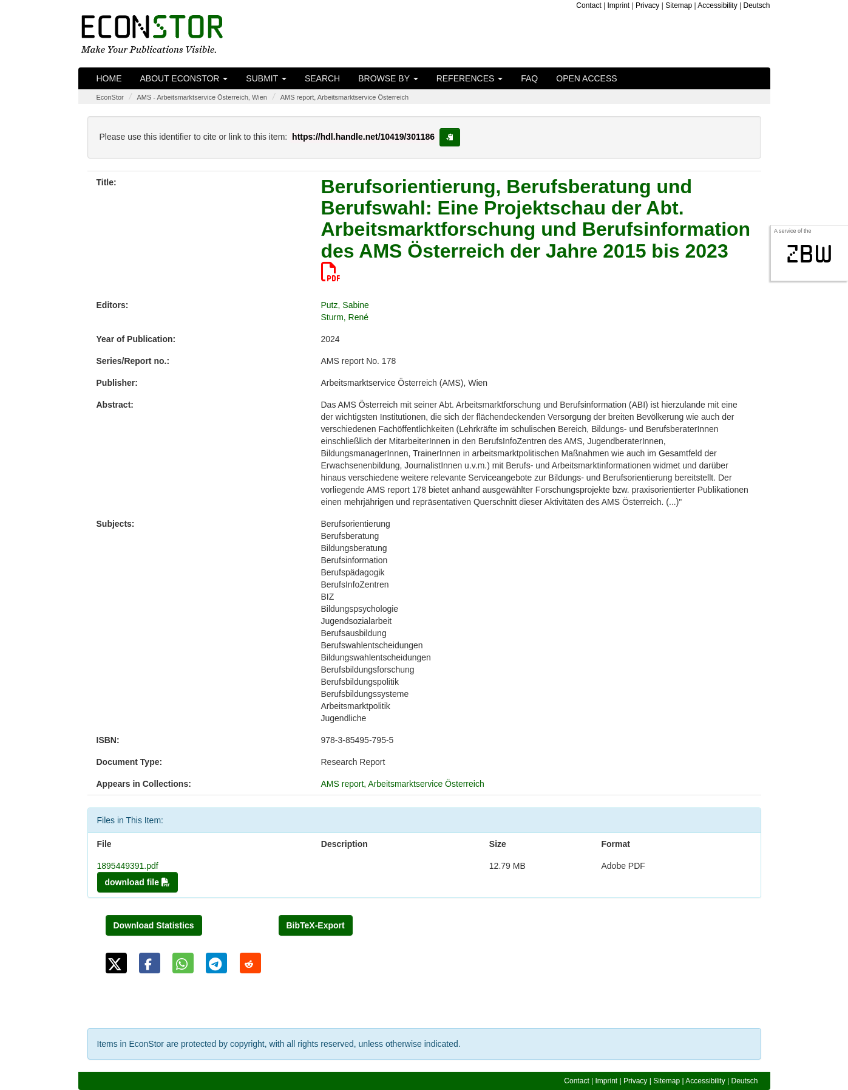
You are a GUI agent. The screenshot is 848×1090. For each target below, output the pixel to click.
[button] (116, 963)
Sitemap (678, 5)
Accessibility (717, 5)
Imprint (619, 5)
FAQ (529, 78)
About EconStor (184, 78)
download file (137, 882)
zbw (809, 254)
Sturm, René (345, 317)
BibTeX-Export (316, 925)
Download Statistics (154, 925)
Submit (266, 78)
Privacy (647, 5)
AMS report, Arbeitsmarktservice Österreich (344, 97)
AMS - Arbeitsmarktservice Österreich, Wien (202, 97)
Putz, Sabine (345, 305)
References (469, 78)
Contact (588, 5)
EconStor (110, 97)
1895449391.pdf (127, 866)
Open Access (586, 78)
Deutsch (756, 5)
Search (322, 78)
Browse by (388, 78)
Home (109, 78)
